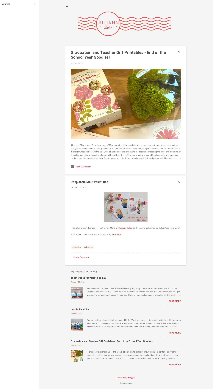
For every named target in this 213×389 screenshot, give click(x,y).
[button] (179, 52)
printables (76, 247)
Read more (175, 301)
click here (116, 234)
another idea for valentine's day (88, 277)
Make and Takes (125, 228)
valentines (88, 247)
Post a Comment (81, 257)
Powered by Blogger (126, 377)
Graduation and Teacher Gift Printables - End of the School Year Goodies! (112, 341)
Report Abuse (126, 383)
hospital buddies (80, 309)
